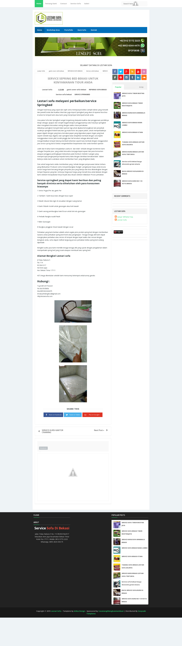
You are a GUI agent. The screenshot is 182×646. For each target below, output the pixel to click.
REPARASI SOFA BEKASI (98, 90)
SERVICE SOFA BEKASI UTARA (132, 132)
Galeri (86, 3)
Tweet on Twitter (72, 414)
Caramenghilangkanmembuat (111, 611)
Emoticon (43, 448)
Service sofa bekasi (64, 94)
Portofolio (68, 30)
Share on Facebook (53, 414)
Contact (63, 3)
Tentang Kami (51, 3)
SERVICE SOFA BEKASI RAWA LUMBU (135, 548)
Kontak (94, 30)
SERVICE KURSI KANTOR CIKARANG (52, 431)
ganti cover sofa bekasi (76, 90)
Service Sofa (75, 3)
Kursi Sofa (82, 30)
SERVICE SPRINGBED (82, 94)
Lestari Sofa (122, 220)
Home (38, 3)
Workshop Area (53, 30)
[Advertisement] (10, 636)
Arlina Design (79, 611)
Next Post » (99, 430)
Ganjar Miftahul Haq (125, 217)
